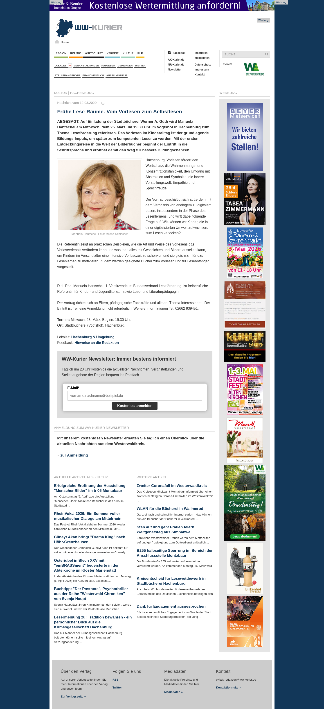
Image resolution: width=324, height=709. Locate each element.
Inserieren (201, 53)
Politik (76, 53)
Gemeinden (125, 65)
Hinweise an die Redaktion (96, 343)
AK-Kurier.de (176, 59)
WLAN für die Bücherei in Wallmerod (170, 509)
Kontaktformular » (228, 687)
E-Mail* (73, 388)
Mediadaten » (173, 692)
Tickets (227, 64)
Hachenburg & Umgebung (93, 337)
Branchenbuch (93, 75)
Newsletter (175, 69)
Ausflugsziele (116, 75)
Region (61, 53)
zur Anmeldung (74, 455)
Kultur (128, 53)
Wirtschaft (94, 53)
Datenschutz (203, 64)
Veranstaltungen (86, 65)
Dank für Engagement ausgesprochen (171, 606)
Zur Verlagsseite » (73, 696)
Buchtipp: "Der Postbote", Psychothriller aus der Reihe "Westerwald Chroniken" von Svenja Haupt (91, 594)
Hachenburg (82, 93)
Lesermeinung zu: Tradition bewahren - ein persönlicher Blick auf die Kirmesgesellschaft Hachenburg (93, 622)
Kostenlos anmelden (134, 406)
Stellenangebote (67, 75)
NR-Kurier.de (176, 64)
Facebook (179, 53)
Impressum (202, 69)
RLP (140, 53)
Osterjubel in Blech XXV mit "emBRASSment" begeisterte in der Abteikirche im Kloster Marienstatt (86, 565)
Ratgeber (108, 65)
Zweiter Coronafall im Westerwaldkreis (172, 486)
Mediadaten (202, 57)
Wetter (140, 65)
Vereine (112, 53)
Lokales (63, 66)
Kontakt (200, 74)
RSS (115, 679)
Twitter (117, 687)
